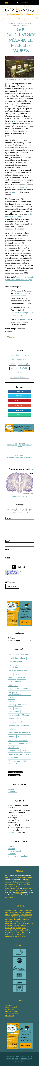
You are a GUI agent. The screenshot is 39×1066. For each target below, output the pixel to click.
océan (11, 719)
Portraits (21, 24)
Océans (16, 24)
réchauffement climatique (19, 733)
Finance (16, 921)
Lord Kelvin (18, 121)
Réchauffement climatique (19, 932)
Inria (10, 815)
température (14, 750)
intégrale (23, 187)
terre (24, 750)
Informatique (25, 925)
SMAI (10, 825)
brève (17, 319)
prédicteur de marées (19, 377)
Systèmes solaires (19, 936)
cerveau (24, 655)
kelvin (12, 364)
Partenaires (9, 1009)
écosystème (13, 758)
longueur (21, 697)
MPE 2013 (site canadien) (18, 856)
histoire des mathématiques (15, 693)
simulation (22, 736)
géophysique (14, 688)
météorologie (14, 715)
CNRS (10, 810)
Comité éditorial (11, 1007)
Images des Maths (15, 851)
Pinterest (19, 400)
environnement (21, 674)
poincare (12, 722)
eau (10, 674)
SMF (9, 820)
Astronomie (18, 910)
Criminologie (15, 915)
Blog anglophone (11, 1011)
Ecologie (15, 917)
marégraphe (24, 364)
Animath (11, 849)
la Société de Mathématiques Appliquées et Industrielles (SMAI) (17, 886)
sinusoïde (15, 192)
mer (10, 708)
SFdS (10, 805)
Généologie (9, 923)
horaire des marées (19, 360)
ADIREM (11, 846)
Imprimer (11, 337)
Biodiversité (9, 912)
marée (11, 701)
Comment (8, 518)
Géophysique (19, 923)
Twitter (19, 396)
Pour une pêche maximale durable (19, 456)
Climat (7, 915)
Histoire (10, 24)
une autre (26, 319)
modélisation (14, 712)
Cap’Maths (19, 893)
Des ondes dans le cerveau (19, 496)
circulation (14, 355)
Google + (19, 405)
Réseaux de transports (13, 934)
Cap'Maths (12, 833)
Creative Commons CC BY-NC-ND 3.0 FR (16, 1059)
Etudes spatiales (22, 919)
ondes (19, 373)
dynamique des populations (15, 666)
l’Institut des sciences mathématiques (19, 877)
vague (27, 754)
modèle (18, 708)
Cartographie (26, 912)
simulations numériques (18, 743)
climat (22, 658)
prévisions (13, 729)
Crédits (30, 1059)
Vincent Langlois (26, 277)
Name (7, 541)
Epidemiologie (10, 919)
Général (23, 921)
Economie (22, 917)
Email (19, 415)
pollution (22, 722)
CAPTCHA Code (10, 582)
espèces (12, 678)
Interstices (12, 854)
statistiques (13, 747)
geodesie (21, 678)
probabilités (14, 726)
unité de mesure (15, 754)
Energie (29, 917)
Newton (25, 715)
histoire (26, 355)
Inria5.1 (12, 697)
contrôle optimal (15, 662)
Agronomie (9, 910)
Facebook (19, 391)
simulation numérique (18, 740)
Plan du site (9, 1016)
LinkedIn (19, 410)
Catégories (11, 638)
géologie (17, 681)
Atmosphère (27, 910)
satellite (12, 736)
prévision (25, 726)
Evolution (8, 921)
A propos (8, 1005)
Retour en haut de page (19, 1061)
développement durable (18, 671)
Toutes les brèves (11, 1013)
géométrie (13, 685)
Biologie (18, 912)
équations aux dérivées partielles (18, 762)
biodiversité (14, 655)
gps (10, 681)
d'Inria (7, 882)
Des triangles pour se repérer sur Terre (19, 445)
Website (8, 558)
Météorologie (10, 928)
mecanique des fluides (19, 368)
